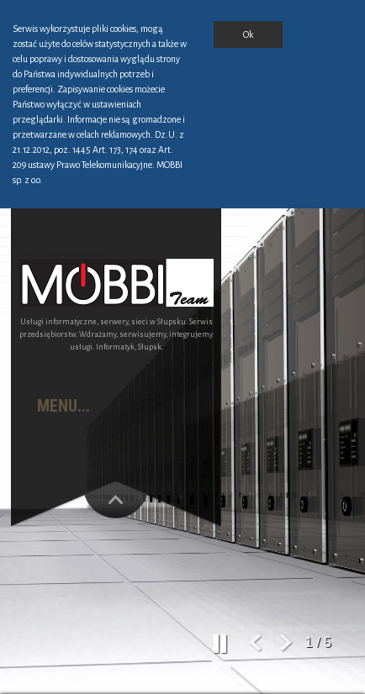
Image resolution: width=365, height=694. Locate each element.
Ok (248, 34)
